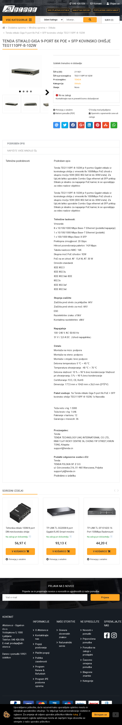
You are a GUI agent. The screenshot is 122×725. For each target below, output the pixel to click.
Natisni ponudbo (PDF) (64, 113)
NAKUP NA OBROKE (81, 10)
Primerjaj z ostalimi (63, 110)
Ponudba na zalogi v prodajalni (89, 651)
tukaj (77, 714)
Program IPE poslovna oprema (41, 683)
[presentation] (114, 490)
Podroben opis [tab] (16, 143)
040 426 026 (17, 639)
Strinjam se (100, 714)
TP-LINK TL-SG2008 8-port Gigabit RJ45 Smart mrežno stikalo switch (59, 531)
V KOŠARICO (20, 551)
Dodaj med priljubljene (100, 110)
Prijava (105, 597)
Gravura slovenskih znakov (64, 634)
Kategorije (88, 680)
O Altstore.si (41, 630)
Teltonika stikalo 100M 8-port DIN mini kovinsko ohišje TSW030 (20, 531)
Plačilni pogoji (42, 652)
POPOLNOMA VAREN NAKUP (106, 10)
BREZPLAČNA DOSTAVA (58, 10)
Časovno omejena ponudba (87, 664)
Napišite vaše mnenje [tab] (22, 150)
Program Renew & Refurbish (40, 670)
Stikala (78, 83)
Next (46, 92)
